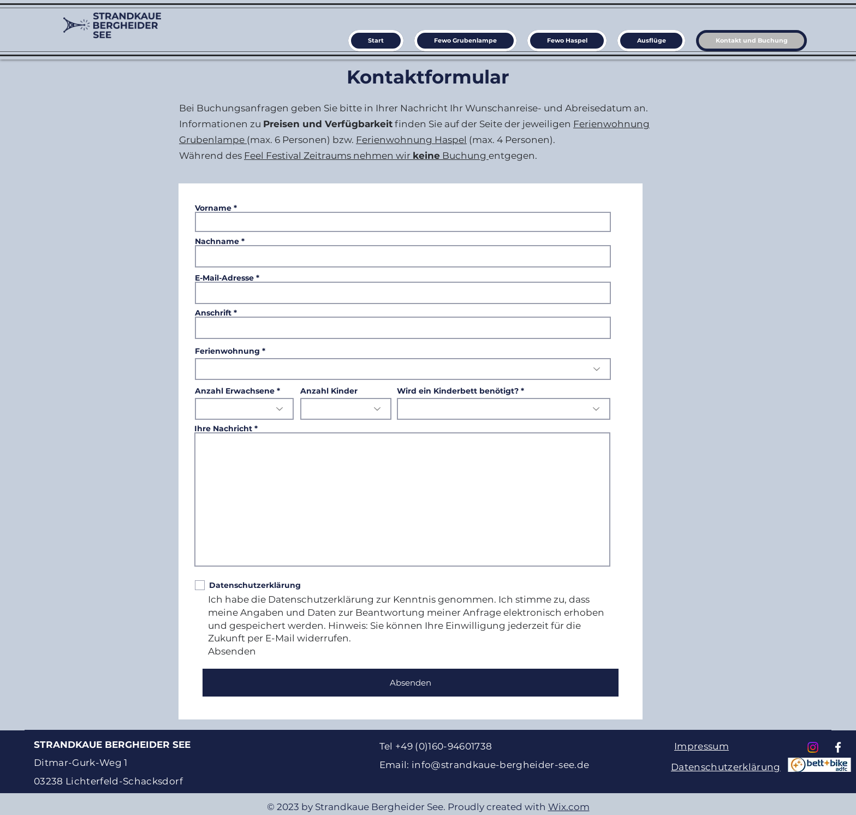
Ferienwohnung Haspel (411, 139)
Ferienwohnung (227, 351)
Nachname (217, 241)
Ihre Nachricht (224, 428)
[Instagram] (813, 747)
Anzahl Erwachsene (235, 391)
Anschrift (213, 313)
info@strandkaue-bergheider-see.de (500, 764)
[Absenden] (411, 683)
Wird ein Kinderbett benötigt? (458, 391)
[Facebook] (838, 747)
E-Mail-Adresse (224, 278)
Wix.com (569, 806)
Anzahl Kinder (329, 391)
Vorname (213, 208)
